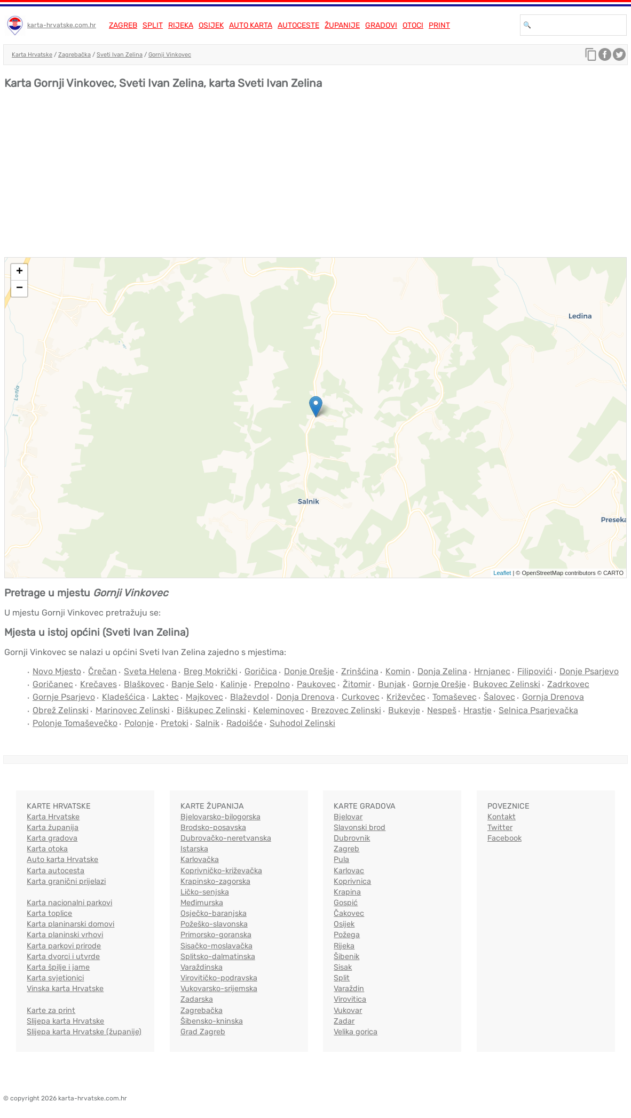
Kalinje (233, 684)
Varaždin (349, 988)
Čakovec (349, 913)
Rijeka (180, 25)
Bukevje (404, 710)
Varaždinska (201, 967)
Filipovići (535, 671)
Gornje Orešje (439, 684)
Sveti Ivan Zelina (120, 54)
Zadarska (196, 999)
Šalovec (499, 697)
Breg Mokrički (211, 671)
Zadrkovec (568, 684)
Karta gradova (52, 838)
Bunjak (392, 684)
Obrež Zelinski (61, 710)
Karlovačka (199, 859)
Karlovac (349, 870)
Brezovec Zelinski (346, 710)
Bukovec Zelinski (506, 684)
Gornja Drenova (553, 697)
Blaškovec (144, 684)
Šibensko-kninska (211, 1021)
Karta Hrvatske (32, 54)
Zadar (344, 1021)
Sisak (343, 967)
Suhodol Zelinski (302, 723)
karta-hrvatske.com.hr (61, 25)
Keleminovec (278, 710)
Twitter (499, 827)
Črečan (102, 671)
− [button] (19, 289)
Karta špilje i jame (58, 967)
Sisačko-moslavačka (216, 946)
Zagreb (123, 25)
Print (439, 25)
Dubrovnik (352, 838)
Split (153, 25)
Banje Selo (192, 684)
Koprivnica (352, 881)
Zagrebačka (74, 54)
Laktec (165, 697)
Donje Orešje (309, 671)
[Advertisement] (315, 177)
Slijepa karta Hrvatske (65, 1021)
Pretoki (174, 723)
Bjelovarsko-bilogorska (220, 816)
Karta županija (52, 827)
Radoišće (244, 723)
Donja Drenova (305, 697)
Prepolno (272, 684)
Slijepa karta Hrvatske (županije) (84, 1031)
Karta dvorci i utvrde (63, 956)
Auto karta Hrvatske (62, 859)
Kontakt (501, 816)
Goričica (260, 671)
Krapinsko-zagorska (215, 881)
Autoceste (298, 25)
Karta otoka (47, 848)
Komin (398, 671)
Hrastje (477, 710)
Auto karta (250, 25)
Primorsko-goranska (215, 934)
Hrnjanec (492, 671)
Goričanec (53, 684)
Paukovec (316, 684)
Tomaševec (454, 697)
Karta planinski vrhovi (65, 934)
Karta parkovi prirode (64, 946)
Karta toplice (49, 913)
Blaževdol (249, 697)
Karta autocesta (55, 870)
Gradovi (381, 25)
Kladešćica (123, 697)
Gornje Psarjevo (64, 697)
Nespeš (441, 710)
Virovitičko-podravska (218, 978)
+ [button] (19, 272)
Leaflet (502, 573)
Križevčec (406, 697)
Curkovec (361, 697)
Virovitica (350, 999)
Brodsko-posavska (213, 827)
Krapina (347, 892)
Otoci (413, 25)
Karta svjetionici (55, 978)
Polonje (139, 723)
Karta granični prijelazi (66, 881)
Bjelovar (348, 816)
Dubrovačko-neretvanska (225, 838)
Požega (347, 934)
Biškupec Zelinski (211, 710)
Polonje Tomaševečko (75, 723)
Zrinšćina (359, 671)
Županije (342, 25)
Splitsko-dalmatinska (217, 956)
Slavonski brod (359, 827)
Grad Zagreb (202, 1031)
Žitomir (357, 684)
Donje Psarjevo (589, 671)
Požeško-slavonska (214, 924)
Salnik (207, 723)
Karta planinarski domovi (70, 924)
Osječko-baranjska (213, 913)
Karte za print (51, 1010)
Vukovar (348, 1010)
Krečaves (98, 684)
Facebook (504, 838)
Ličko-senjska (204, 892)
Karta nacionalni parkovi (69, 902)
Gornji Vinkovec (169, 54)
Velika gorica (355, 1031)
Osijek (211, 25)
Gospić (346, 902)
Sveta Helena (150, 671)
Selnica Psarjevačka (538, 710)
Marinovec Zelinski (133, 710)
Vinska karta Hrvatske (65, 988)
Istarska (194, 848)
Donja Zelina (442, 671)
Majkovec (204, 697)
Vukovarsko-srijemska (218, 988)
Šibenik (346, 956)
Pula (341, 859)
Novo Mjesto (57, 671)
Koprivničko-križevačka (221, 870)
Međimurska (201, 902)
